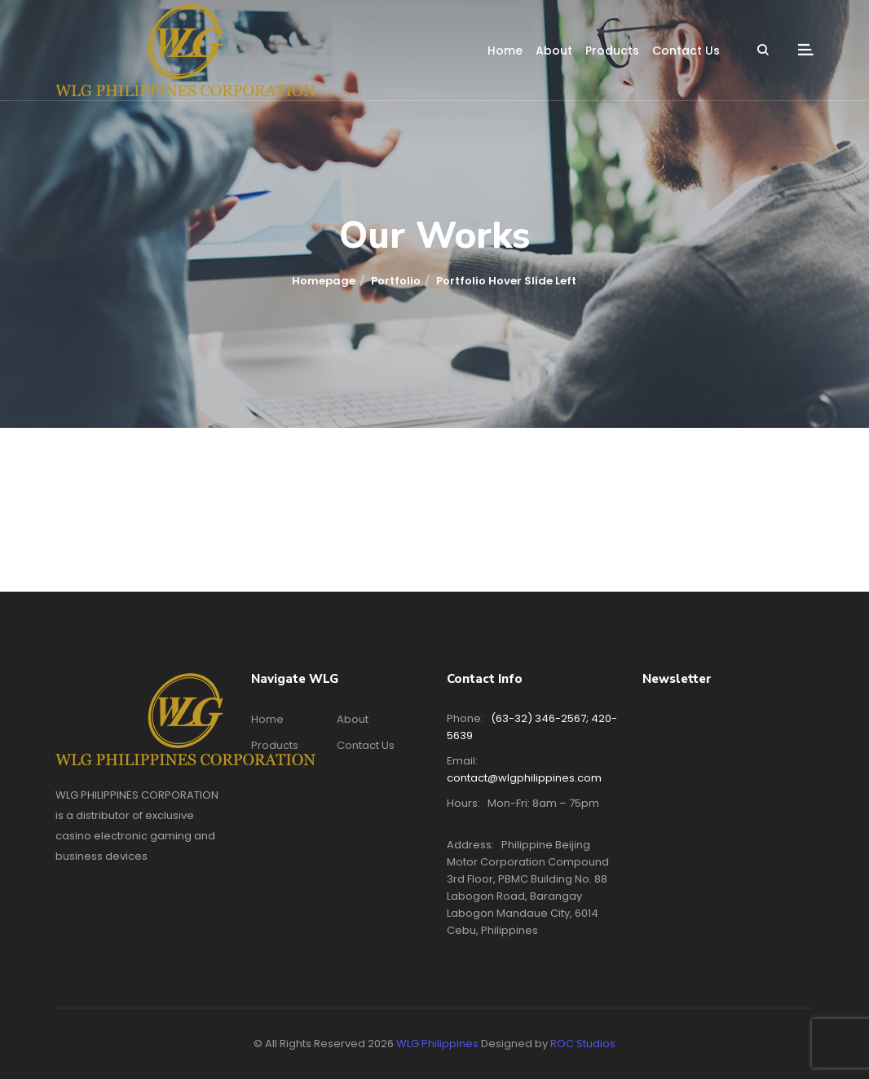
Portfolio (396, 280)
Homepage (323, 280)
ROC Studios (582, 1043)
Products (612, 50)
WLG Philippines (437, 1043)
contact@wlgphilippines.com (524, 778)
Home (505, 50)
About (554, 50)
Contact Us (686, 50)
